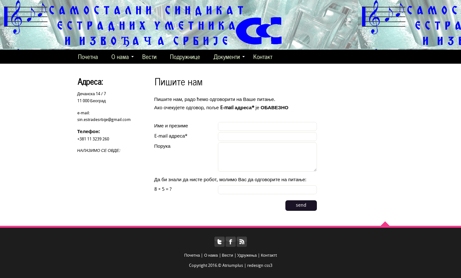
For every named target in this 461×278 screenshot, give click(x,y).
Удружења (247, 255)
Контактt (269, 255)
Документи (229, 56)
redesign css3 (259, 266)
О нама (122, 56)
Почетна (88, 56)
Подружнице (185, 56)
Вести (149, 56)
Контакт (262, 56)
